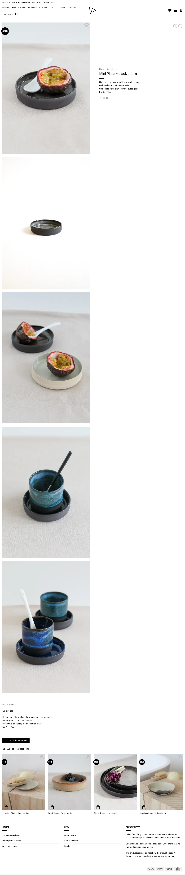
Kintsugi (21, 8)
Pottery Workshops (11, 835)
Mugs (55, 7)
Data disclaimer (71, 840)
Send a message (10, 846)
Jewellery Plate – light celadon (15, 813)
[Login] (181, 10)
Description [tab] (7, 704)
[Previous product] (180, 26)
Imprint (67, 846)
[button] (16, 14)
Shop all (6, 8)
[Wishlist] (170, 10)
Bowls (64, 7)
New (14, 8)
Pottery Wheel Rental (11, 840)
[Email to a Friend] (104, 98)
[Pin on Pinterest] (107, 98)
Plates (74, 7)
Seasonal (44, 7)
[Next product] (175, 26)
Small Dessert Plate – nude (60, 813)
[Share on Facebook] (101, 98)
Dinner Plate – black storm (105, 813)
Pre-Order (32, 8)
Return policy (70, 835)
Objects (8, 14)
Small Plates (112, 69)
